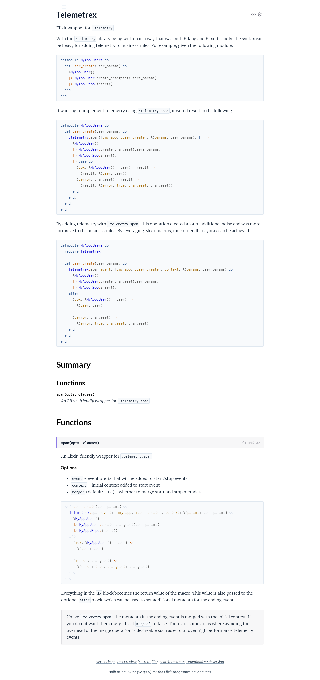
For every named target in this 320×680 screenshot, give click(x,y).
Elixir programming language (225, 672)
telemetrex (18, 20)
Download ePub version (243, 662)
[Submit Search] (7, 7)
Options (106, 467)
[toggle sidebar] (67, 8)
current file (185, 662)
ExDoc (169, 672)
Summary (16, 58)
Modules (32, 35)
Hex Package (143, 662)
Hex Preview (164, 662)
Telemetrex (13, 50)
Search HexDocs (209, 662)
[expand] (70, 50)
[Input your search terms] (37, 7)
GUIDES (12, 35)
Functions (17, 64)
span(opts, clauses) (113, 394)
